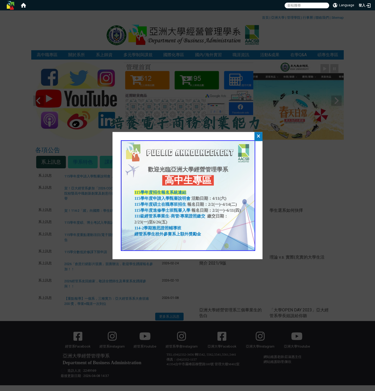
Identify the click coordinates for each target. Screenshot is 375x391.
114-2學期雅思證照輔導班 (157, 228)
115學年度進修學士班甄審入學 (162, 210)
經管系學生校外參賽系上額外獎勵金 (167, 234)
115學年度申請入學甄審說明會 (162, 198)
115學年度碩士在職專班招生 (160, 204)
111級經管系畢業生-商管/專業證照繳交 (170, 216)
